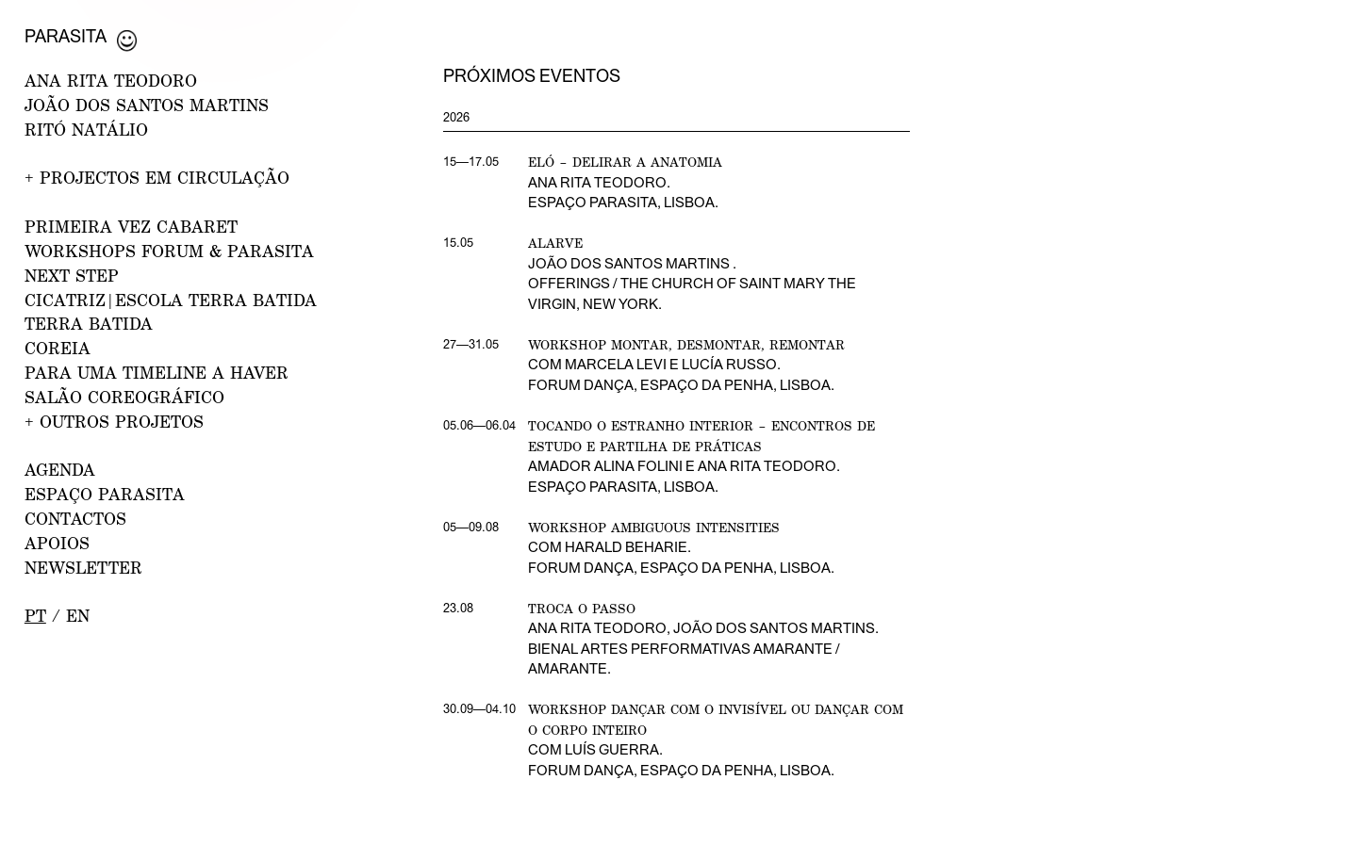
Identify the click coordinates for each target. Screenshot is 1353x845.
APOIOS (57, 543)
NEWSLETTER (83, 567)
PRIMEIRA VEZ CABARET (131, 226)
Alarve (555, 243)
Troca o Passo (581, 608)
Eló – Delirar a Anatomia (625, 162)
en (78, 616)
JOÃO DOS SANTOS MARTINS (147, 105)
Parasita (66, 35)
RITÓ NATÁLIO (86, 129)
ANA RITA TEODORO (111, 80)
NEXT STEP (72, 275)
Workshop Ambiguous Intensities (654, 527)
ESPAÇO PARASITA (105, 494)
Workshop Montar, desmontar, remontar (686, 344)
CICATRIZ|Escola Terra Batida (171, 300)
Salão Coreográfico (124, 397)
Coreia (58, 348)
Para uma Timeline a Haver (157, 372)
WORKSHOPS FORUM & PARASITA (169, 251)
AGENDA (60, 469)
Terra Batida (89, 323)
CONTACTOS (75, 518)
